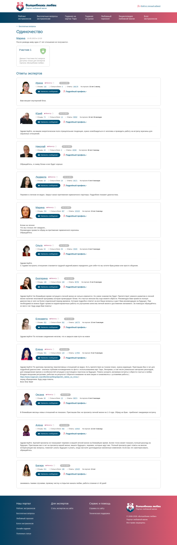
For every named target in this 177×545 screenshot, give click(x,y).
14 (62, 117)
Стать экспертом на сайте (62, 508)
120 (63, 353)
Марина (40, 207)
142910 (77, 429)
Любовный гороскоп (106, 17)
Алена (39, 425)
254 (45, 211)
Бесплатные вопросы (27, 26)
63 (45, 249)
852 (45, 322)
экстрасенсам (47, 17)
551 (45, 429)
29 (45, 181)
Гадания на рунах (89, 17)
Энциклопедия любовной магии (127, 17)
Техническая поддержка (99, 513)
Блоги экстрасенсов (25, 523)
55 (62, 249)
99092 (75, 117)
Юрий (39, 113)
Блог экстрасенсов (150, 17)
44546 (74, 150)
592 (63, 429)
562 (63, 322)
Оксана (40, 394)
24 (62, 181)
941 (45, 353)
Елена (39, 349)
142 (45, 87)
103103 (77, 211)
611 (45, 469)
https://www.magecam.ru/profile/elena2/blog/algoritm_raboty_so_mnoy (49, 377)
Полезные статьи (23, 533)
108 (63, 282)
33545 (75, 249)
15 (62, 398)
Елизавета (42, 318)
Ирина (39, 83)
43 (45, 150)
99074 (75, 398)
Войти (151, 6)
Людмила (41, 177)
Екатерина (42, 278)
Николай (40, 146)
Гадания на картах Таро (71, 17)
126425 (77, 469)
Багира (40, 465)
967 (63, 211)
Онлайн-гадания (23, 528)
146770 (77, 322)
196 (63, 469)
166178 (75, 87)
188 (45, 282)
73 (45, 117)
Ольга (39, 245)
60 (45, 398)
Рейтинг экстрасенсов (24, 17)
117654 (77, 353)
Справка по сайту (96, 508)
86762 (77, 282)
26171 (75, 181)
